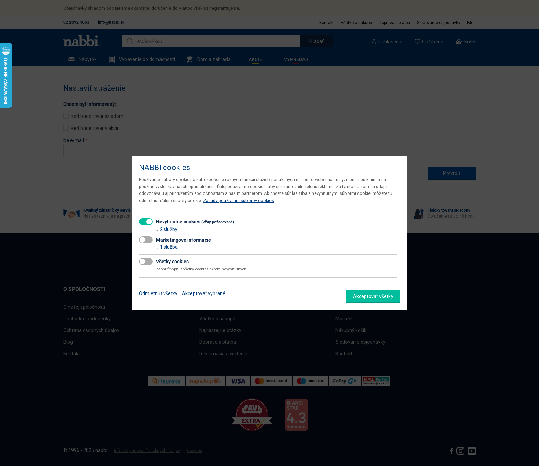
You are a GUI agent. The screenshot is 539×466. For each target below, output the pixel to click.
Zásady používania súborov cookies (238, 200)
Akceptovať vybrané (204, 293)
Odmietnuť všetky (158, 293)
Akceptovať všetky (373, 296)
